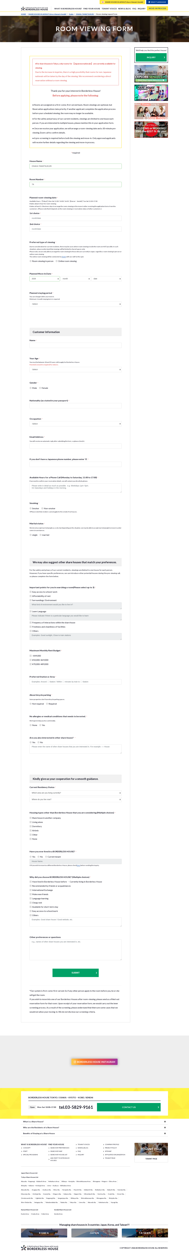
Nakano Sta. (68, 1194)
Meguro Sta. (57, 1194)
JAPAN (94, 1233)
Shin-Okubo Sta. (26, 1202)
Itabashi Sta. (111, 1190)
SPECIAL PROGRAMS (30, 1155)
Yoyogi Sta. (114, 1202)
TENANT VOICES (109, 8)
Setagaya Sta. (38, 1202)
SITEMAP (108, 1151)
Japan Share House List (29, 1173)
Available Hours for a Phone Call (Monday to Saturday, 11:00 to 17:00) (64, 477)
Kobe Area (45, 1214)
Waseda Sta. (92, 1202)
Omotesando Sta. (27, 1198)
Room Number (37, 179)
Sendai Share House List (62, 1210)
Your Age (35, 358)
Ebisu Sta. (56, 1190)
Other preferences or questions (45, 937)
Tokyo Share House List (29, 1177)
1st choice (35, 213)
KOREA (44, 1233)
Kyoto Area (25, 1214)
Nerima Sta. (102, 1194)
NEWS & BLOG (124, 8)
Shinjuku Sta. (113, 1198)
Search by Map (56, 1151)
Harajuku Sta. (66, 1190)
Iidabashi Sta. (88, 1190)
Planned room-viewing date (44, 197)
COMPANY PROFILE (112, 1144)
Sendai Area (58, 1214)
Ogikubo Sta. (39, 1198)
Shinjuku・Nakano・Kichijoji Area (33, 1186)
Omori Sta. (120, 1194)
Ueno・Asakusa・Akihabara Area (59, 1186)
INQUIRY (141, 8)
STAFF (25, 1151)
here (78, 865)
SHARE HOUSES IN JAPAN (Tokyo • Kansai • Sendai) (48, 14)
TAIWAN (145, 1233)
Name (33, 340)
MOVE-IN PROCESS (157, 8)
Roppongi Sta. (51, 1198)
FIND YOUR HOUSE (91, 8)
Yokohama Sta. (103, 1202)
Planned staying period (41, 293)
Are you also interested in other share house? (52, 737)
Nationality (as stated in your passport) (49, 400)
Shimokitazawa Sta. (87, 1198)
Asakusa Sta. (47, 1190)
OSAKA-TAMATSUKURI (86, 14)
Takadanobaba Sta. (51, 1202)
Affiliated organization (115, 1155)
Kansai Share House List (29, 1210)
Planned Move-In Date (41, 273)
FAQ (134, 8)
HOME (24, 14)
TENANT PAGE (110, 1158)
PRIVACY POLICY (111, 1148)
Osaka (72, 14)
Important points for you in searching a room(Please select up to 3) (63, 587)
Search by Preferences (59, 1148)
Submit (84, 973)
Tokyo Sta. (73, 1202)
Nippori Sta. (78, 1194)
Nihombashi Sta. (89, 1194)
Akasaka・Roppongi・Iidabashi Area (33, 1181)
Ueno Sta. (82, 1202)
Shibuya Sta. (75, 1198)
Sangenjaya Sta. (63, 1198)
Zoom (64, 257)
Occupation (36, 418)
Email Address (37, 437)
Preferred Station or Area (43, 676)
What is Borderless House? (68, 8)
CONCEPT (26, 1148)
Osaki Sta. (111, 1194)
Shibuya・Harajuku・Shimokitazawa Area (76, 1181)
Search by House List (58, 1155)
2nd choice (35, 224)
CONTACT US (129, 1107)
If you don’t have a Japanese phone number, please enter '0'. (59, 459)
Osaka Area (35, 1214)
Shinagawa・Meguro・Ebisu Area (104, 1181)
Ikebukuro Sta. (100, 1190)
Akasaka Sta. (25, 1190)
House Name (36, 161)
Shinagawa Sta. (101, 1198)
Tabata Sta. (63, 1202)
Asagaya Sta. (36, 1190)
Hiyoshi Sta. (78, 1190)
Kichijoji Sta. (37, 1194)
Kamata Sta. (122, 1190)
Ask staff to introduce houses (60, 1159)
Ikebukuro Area (53, 1181)
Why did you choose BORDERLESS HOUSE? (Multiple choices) (60, 877)
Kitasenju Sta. (25, 1194)
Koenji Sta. (47, 1194)
